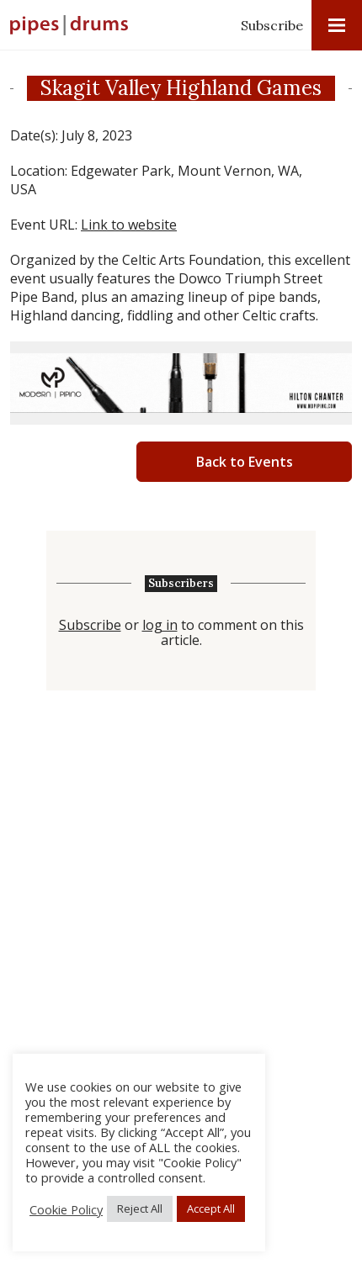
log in (160, 625)
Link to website (129, 224)
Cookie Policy (66, 1209)
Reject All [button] (139, 1208)
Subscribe (272, 25)
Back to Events (244, 461)
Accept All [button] (211, 1208)
